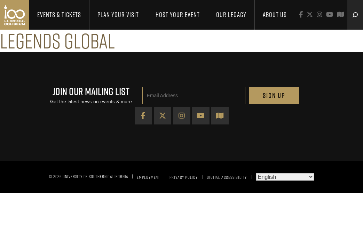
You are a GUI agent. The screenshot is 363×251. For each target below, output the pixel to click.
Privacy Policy (183, 177)
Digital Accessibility (227, 177)
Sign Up (274, 95)
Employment (148, 177)
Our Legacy (231, 14)
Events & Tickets (59, 14)
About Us (275, 14)
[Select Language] (285, 177)
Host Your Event (178, 14)
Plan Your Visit (118, 14)
